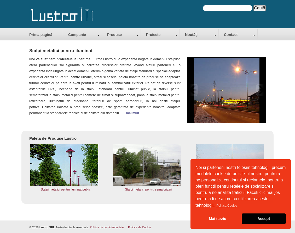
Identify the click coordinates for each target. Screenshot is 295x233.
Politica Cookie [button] (226, 205)
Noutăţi (191, 35)
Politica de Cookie (139, 227)
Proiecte (153, 35)
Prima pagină (40, 35)
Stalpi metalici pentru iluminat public (66, 189)
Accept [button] (263, 219)
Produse (114, 35)
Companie (77, 35)
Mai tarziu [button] (217, 219)
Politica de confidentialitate (107, 227)
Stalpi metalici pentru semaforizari (148, 189)
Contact (231, 35)
